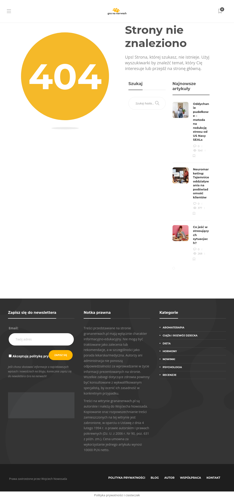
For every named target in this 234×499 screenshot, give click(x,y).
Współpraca (190, 477)
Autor (169, 477)
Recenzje (169, 375)
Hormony (170, 351)
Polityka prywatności (126, 477)
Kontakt (213, 477)
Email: (14, 328)
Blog (155, 477)
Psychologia (172, 367)
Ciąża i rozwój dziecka (180, 335)
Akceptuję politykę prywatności (38, 356)
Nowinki (169, 359)
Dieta (167, 343)
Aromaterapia (173, 327)
